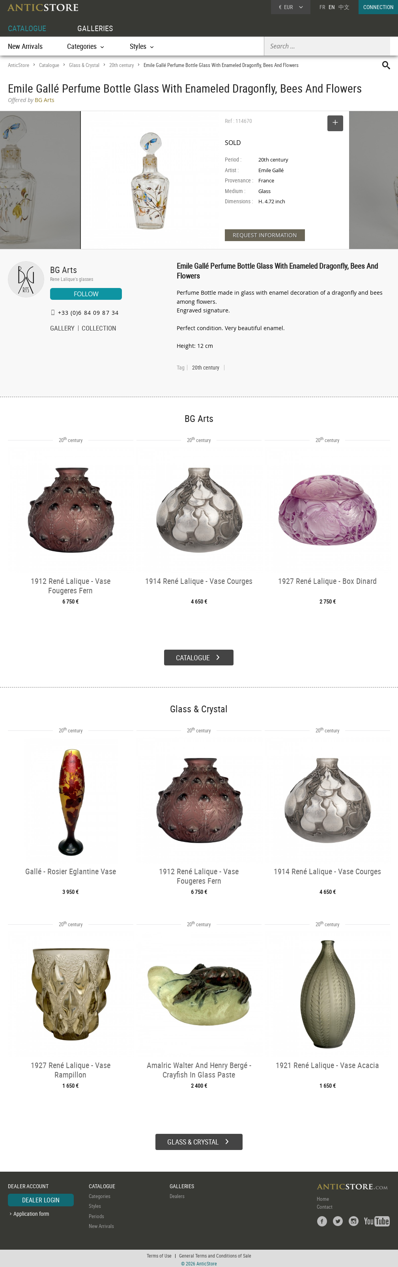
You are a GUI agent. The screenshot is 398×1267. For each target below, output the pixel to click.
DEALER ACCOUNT (28, 1183)
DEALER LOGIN (41, 1197)
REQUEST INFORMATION (265, 235)
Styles (95, 1204)
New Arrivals (25, 46)
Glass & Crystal (84, 65)
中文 (343, 7)
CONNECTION (378, 7)
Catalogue (49, 65)
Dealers (177, 1193)
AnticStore (18, 65)
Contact (325, 1204)
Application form (31, 1211)
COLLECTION (99, 329)
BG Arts (63, 269)
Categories (99, 1193)
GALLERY (62, 329)
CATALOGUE (27, 28)
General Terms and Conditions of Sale (215, 1253)
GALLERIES (95, 28)
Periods (96, 1213)
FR (322, 7)
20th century (121, 65)
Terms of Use (159, 1253)
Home (323, 1196)
